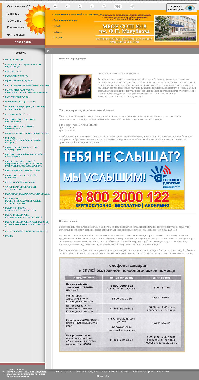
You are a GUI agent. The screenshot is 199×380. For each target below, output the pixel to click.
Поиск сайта (103, 376)
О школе (69, 371)
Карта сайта (163, 371)
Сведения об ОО (110, 371)
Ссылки (125, 371)
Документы (93, 371)
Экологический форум (143, 371)
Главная (58, 371)
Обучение (81, 371)
